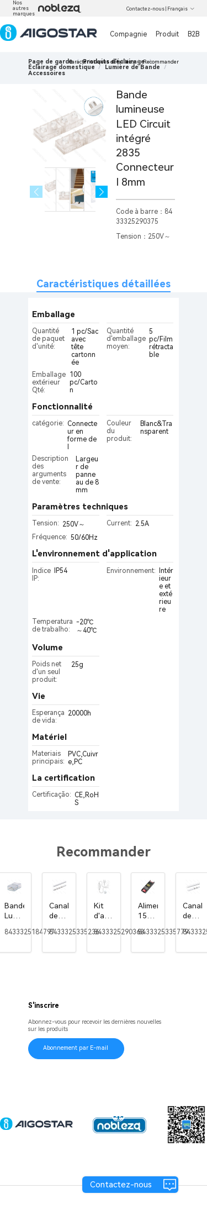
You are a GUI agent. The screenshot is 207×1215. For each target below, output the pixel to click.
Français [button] (181, 9)
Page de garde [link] (50, 61)
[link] (61, 67)
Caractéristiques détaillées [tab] (103, 284)
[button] (101, 192)
